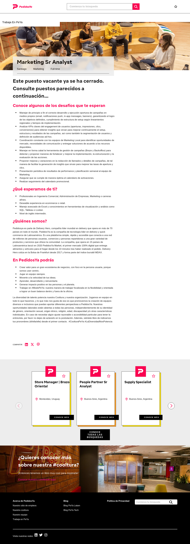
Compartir (17, 345)
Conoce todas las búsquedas (95, 434)
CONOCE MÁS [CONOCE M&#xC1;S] (60, 417)
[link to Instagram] (49, 535)
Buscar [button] (136, 6)
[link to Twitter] (42, 535)
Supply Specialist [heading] (137, 382)
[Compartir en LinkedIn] (28, 344)
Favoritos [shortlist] (64, 376)
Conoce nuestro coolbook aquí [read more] (37, 479)
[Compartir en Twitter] (34, 344)
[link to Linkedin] (37, 535)
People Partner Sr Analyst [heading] (93, 384)
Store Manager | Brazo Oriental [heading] (52, 384)
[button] (99, 17)
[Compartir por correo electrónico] (40, 344)
